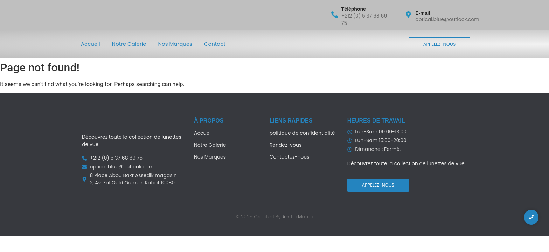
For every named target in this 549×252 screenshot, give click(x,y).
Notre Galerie (129, 44)
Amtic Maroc (297, 216)
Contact (214, 44)
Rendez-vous (285, 144)
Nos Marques (175, 44)
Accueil (90, 44)
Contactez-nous (290, 156)
